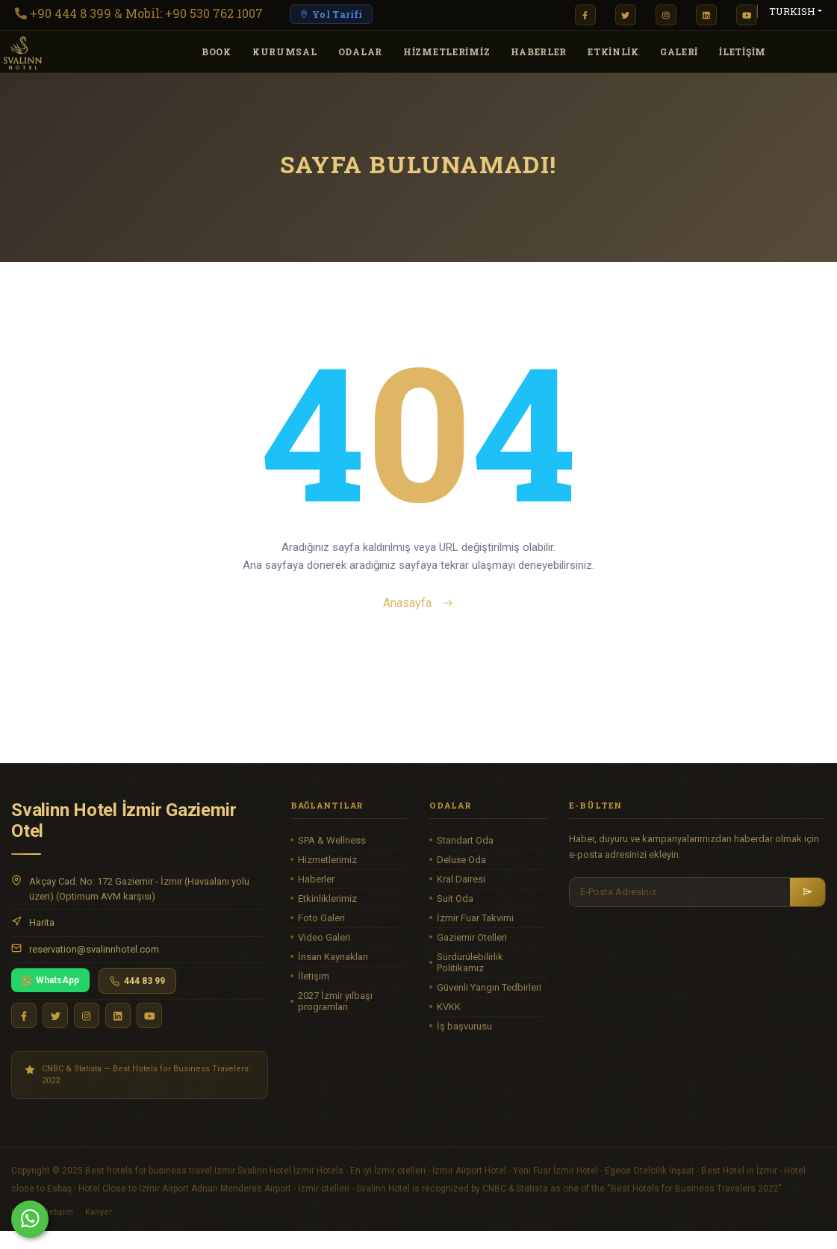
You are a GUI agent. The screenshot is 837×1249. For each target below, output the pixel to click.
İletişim (313, 976)
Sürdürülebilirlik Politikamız (470, 962)
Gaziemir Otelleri (472, 937)
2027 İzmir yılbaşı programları (335, 1001)
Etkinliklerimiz (327, 898)
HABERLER (539, 51)
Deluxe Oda (461, 859)
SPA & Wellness (332, 840)
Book (216, 51)
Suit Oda (455, 898)
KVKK (449, 1006)
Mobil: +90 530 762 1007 (194, 13)
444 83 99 (137, 981)
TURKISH (792, 11)
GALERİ (679, 51)
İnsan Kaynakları (333, 956)
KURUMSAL (284, 51)
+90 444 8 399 (70, 13)
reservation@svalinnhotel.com (94, 949)
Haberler (316, 879)
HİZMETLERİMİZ (446, 51)
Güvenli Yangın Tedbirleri (489, 987)
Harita (42, 922)
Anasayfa (418, 603)
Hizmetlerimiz (327, 859)
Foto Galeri (321, 917)
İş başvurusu (464, 1026)
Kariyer (98, 1212)
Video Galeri (324, 937)
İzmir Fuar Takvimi (475, 917)
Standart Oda (465, 840)
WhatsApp (50, 980)
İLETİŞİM (742, 51)
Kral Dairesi (461, 879)
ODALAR (360, 51)
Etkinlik (613, 51)
